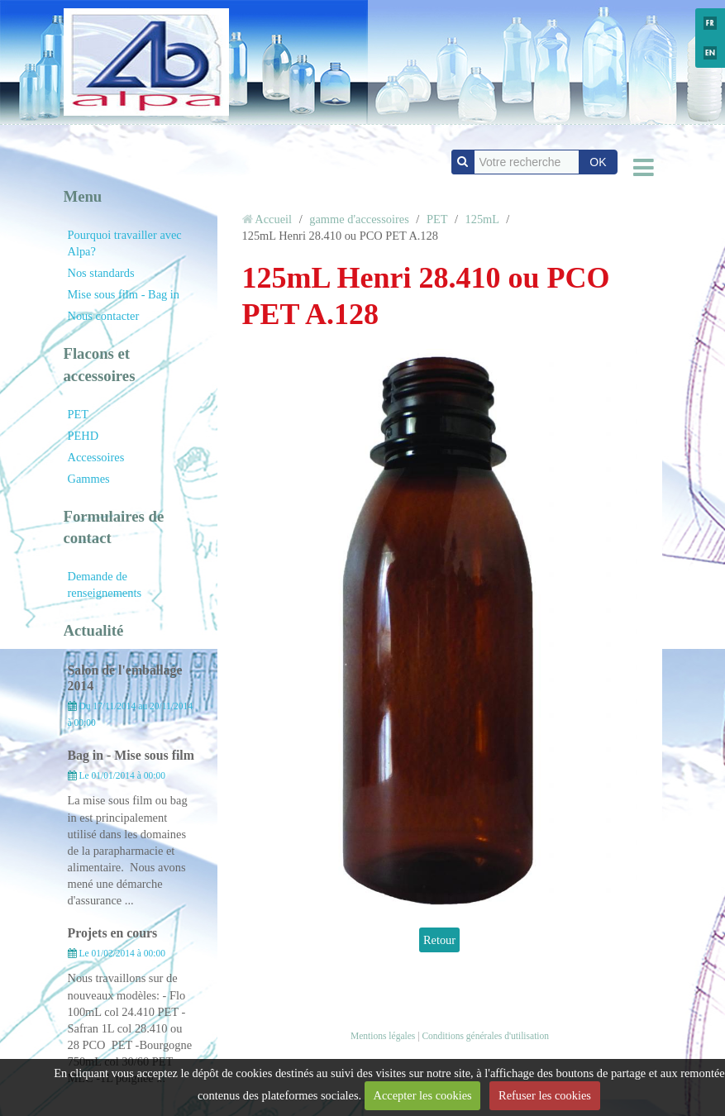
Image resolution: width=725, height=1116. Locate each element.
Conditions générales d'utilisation (485, 1036)
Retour (439, 940)
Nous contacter (104, 315)
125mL (482, 219)
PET (78, 414)
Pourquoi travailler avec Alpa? (125, 243)
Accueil (273, 219)
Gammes (89, 478)
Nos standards (101, 272)
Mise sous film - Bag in (124, 294)
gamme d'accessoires (358, 219)
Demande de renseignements (105, 584)
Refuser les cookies (544, 1095)
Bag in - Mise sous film (131, 755)
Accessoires (96, 457)
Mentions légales (383, 1036)
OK (597, 162)
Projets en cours (113, 933)
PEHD (83, 435)
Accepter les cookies (423, 1095)
